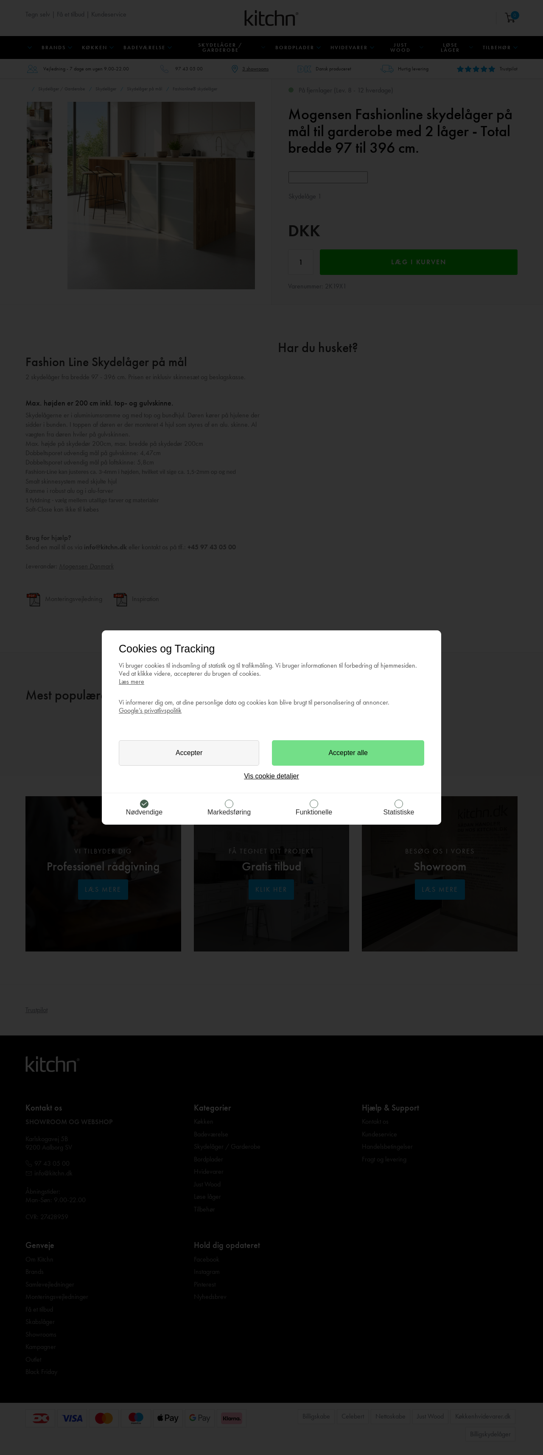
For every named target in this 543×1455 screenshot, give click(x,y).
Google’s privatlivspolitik (150, 710)
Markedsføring (229, 812)
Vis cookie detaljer (271, 776)
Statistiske (398, 812)
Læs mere (131, 681)
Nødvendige (144, 812)
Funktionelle (314, 812)
